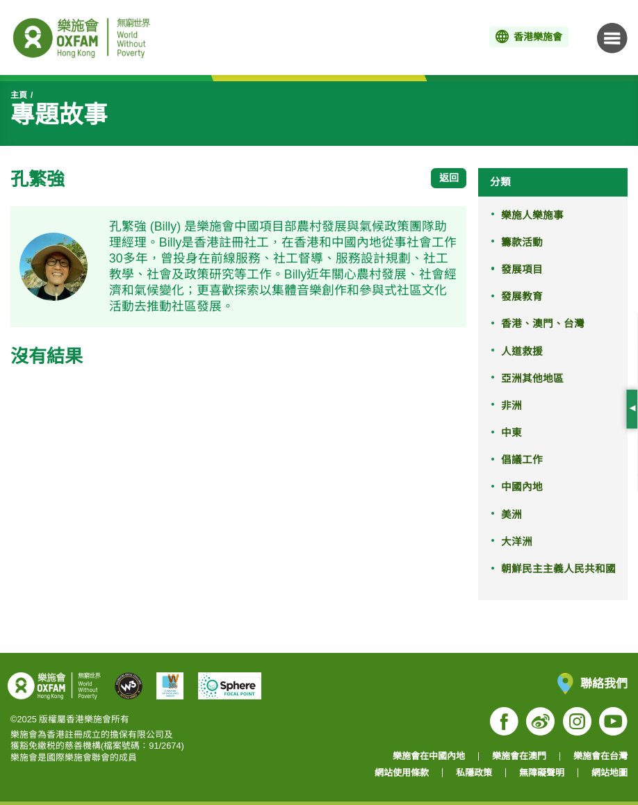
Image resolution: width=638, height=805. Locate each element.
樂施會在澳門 (519, 756)
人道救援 (522, 351)
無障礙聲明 (541, 772)
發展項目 (522, 269)
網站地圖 (609, 772)
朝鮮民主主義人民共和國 (558, 568)
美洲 (511, 514)
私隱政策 (474, 772)
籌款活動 (522, 242)
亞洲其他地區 (532, 378)
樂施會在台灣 (600, 756)
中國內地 (522, 486)
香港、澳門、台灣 (542, 323)
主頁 (18, 95)
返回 (449, 178)
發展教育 (522, 296)
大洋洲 (516, 541)
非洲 (511, 405)
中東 (511, 432)
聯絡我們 (592, 684)
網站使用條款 (402, 772)
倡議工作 (522, 459)
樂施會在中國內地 (429, 756)
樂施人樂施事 (532, 215)
